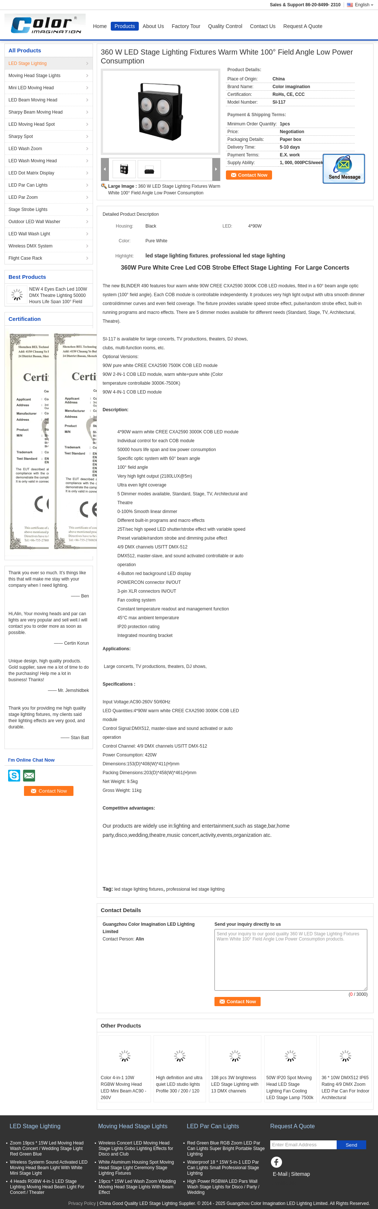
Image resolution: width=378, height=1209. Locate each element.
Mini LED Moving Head (31, 87)
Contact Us (262, 26)
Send (351, 1145)
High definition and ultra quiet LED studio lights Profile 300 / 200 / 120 (179, 1084)
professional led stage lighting (195, 889)
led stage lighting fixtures (138, 889)
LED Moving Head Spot (31, 124)
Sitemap (300, 1174)
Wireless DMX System (30, 246)
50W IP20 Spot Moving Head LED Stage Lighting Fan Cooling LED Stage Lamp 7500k (290, 1087)
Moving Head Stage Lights (34, 75)
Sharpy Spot (20, 136)
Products (124, 26)
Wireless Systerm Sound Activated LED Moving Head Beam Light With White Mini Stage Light (48, 1168)
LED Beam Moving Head (32, 100)
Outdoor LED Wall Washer (34, 221)
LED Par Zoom (23, 197)
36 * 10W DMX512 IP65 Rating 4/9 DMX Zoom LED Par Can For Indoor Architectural (345, 1087)
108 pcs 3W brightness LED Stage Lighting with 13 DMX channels (234, 1084)
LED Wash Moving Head (32, 160)
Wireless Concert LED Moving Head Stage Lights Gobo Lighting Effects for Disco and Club (136, 1148)
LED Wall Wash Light (29, 233)
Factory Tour (186, 26)
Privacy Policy (82, 1203)
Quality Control (225, 26)
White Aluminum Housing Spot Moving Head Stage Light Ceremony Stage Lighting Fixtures (136, 1168)
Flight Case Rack (25, 258)
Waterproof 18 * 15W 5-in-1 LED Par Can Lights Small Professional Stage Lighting (223, 1168)
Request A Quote (303, 26)
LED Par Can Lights (28, 185)
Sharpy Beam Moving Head (35, 112)
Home (100, 26)
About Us (153, 26)
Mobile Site (283, 1183)
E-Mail (280, 1174)
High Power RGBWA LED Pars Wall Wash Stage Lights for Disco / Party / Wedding (223, 1187)
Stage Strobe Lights (27, 209)
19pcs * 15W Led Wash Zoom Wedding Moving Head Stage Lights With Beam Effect (137, 1187)
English (364, 4)
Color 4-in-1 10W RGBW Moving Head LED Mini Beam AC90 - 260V (123, 1087)
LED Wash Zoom (25, 148)
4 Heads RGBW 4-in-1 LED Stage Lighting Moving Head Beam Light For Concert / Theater (47, 1187)
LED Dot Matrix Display (31, 173)
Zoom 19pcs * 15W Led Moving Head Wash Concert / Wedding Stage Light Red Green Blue (46, 1148)
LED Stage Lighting (27, 63)
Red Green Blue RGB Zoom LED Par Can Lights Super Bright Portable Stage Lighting (226, 1148)
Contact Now (252, 175)
